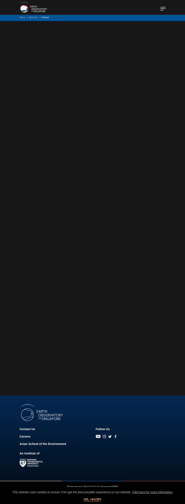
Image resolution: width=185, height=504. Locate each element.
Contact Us (27, 429)
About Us (33, 17)
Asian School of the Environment (43, 444)
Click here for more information (152, 492)
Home (22, 17)
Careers (25, 436)
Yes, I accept (92, 499)
